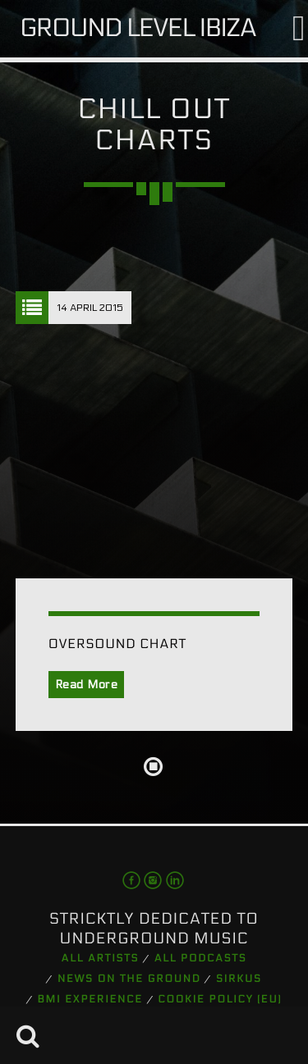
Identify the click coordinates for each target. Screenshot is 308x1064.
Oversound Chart (117, 644)
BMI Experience (90, 1000)
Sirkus (239, 979)
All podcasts (200, 959)
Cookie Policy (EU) (220, 1000)
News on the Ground (129, 979)
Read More (86, 685)
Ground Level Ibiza (138, 28)
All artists (101, 959)
